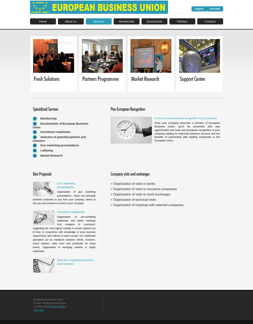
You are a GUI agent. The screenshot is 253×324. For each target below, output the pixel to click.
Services (98, 21)
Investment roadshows (56, 132)
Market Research (52, 155)
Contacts (210, 21)
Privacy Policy (58, 306)
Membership (126, 21)
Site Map (39, 310)
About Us (70, 21)
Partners (182, 21)
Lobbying (47, 150)
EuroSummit (154, 21)
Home (42, 21)
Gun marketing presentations (60, 145)
